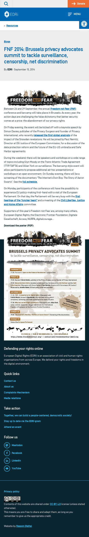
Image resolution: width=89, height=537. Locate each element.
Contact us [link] (10, 380)
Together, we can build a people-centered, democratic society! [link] (38, 415)
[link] (84, 24)
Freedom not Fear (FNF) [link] (63, 108)
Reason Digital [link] (24, 526)
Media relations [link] (12, 398)
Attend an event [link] (12, 426)
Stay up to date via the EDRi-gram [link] (22, 421)
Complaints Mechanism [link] (16, 392)
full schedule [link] (29, 181)
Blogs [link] (7, 41)
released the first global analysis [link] (52, 135)
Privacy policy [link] (11, 491)
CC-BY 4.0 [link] (55, 504)
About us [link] (9, 386)
